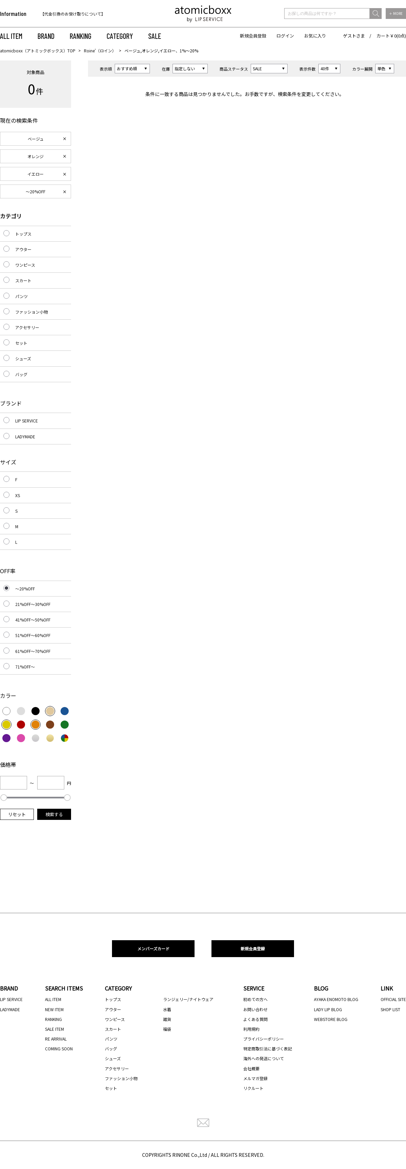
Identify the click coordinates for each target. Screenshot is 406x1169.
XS (17, 495)
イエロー (35, 174)
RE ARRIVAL (56, 1039)
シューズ (23, 358)
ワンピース (25, 265)
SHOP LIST (390, 1009)
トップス (23, 234)
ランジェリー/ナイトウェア (188, 999)
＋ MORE (396, 13)
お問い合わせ (255, 1009)
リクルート (253, 1088)
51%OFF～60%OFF (32, 635)
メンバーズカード (153, 948)
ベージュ (36, 139)
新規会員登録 (253, 35)
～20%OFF (35, 191)
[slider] (3, 797)
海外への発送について (263, 1058)
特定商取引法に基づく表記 (267, 1048)
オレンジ (35, 156)
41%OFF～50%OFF (32, 620)
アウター (23, 249)
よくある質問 (255, 1019)
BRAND (46, 35)
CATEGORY (120, 35)
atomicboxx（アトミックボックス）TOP (37, 50)
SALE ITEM (54, 1029)
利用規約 (251, 1029)
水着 (167, 1009)
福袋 (167, 1029)
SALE (154, 35)
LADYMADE (25, 436)
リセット (17, 814)
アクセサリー (27, 327)
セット (21, 343)
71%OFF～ (25, 666)
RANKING (80, 35)
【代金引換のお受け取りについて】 (72, 14)
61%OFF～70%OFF (32, 651)
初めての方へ (255, 999)
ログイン (285, 35)
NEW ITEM (54, 1009)
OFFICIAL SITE (393, 999)
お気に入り (315, 35)
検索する (54, 814)
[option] (83, 13)
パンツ (21, 296)
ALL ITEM (11, 35)
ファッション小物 (31, 312)
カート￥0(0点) (391, 35)
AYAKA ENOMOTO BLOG (336, 999)
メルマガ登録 (255, 1078)
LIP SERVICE (26, 420)
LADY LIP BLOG (328, 1009)
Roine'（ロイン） (100, 50)
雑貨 (167, 1019)
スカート (23, 280)
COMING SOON (59, 1048)
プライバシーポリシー (263, 1039)
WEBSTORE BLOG (330, 1019)
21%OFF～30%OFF (32, 604)
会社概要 (251, 1068)
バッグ (21, 374)
